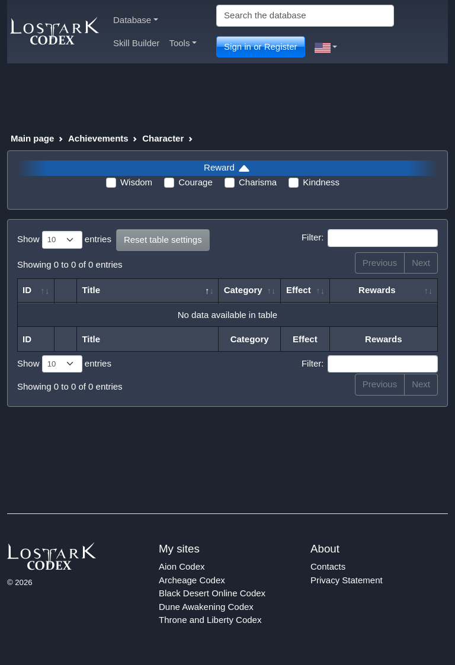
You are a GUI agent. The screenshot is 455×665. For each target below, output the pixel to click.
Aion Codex (182, 566)
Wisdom (136, 182)
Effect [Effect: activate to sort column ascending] (298, 290)
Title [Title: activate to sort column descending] (91, 290)
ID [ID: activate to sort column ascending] (27, 290)
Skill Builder (136, 43)
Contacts (327, 566)
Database (135, 20)
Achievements (98, 138)
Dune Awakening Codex (206, 607)
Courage (195, 182)
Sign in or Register (260, 46)
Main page (32, 138)
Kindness (321, 182)
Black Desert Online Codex (212, 593)
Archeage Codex (192, 580)
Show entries (64, 240)
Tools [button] (183, 43)
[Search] (305, 16)
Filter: (370, 238)
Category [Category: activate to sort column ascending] (243, 290)
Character (163, 138)
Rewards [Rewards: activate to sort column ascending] (377, 290)
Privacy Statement (346, 580)
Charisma (258, 182)
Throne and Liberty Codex (210, 620)
